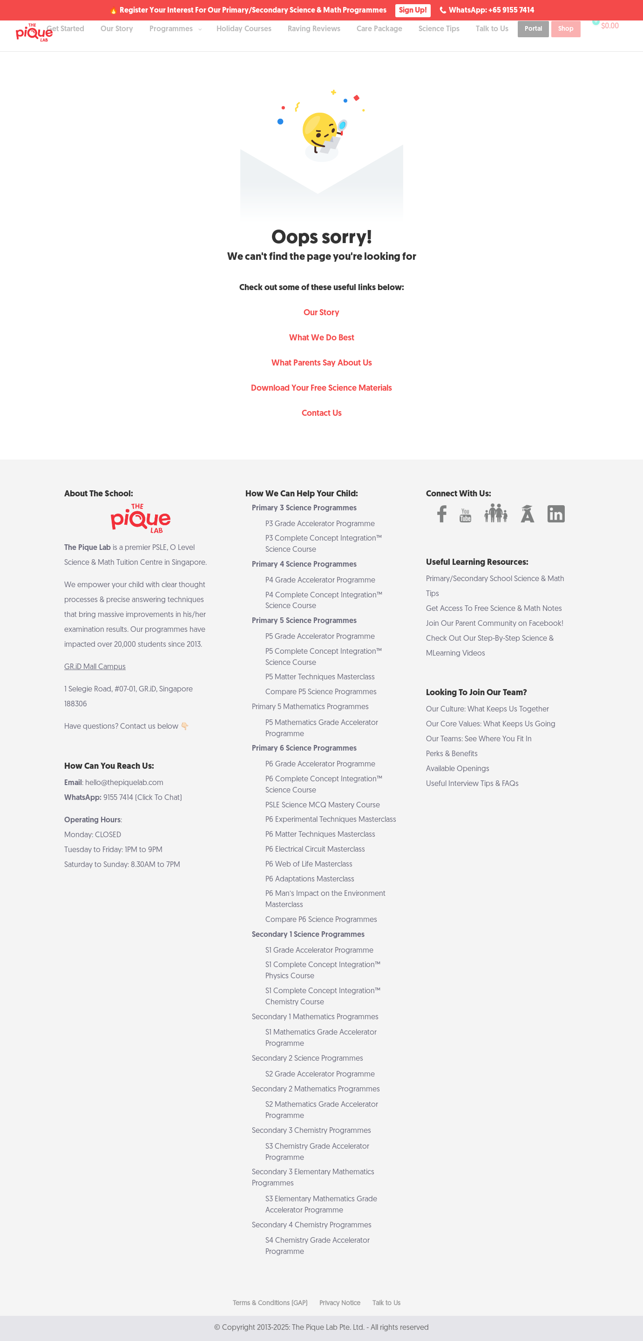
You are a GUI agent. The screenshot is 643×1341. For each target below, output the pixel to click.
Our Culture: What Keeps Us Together (487, 709)
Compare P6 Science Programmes (321, 920)
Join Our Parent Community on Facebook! (494, 624)
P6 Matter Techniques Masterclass (320, 835)
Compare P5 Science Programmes (321, 692)
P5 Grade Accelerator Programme (320, 637)
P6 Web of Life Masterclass (308, 864)
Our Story (321, 313)
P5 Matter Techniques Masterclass (320, 677)
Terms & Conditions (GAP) (270, 1303)
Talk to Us (386, 1303)
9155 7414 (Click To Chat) (142, 798)
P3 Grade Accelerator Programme (320, 524)
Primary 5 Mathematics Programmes (310, 707)
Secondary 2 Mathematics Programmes (316, 1089)
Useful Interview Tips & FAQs (472, 784)
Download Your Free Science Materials (321, 388)
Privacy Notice (339, 1303)
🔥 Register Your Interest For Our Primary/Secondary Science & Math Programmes (247, 11)
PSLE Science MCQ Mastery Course (322, 805)
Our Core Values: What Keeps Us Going (490, 724)
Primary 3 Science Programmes (304, 508)
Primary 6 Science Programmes (304, 748)
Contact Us (322, 413)
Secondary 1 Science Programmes (308, 935)
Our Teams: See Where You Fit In (479, 739)
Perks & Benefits (452, 754)
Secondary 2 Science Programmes (307, 1059)
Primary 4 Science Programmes (304, 565)
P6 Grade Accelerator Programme (320, 764)
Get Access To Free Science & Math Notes (494, 609)
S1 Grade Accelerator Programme (319, 951)
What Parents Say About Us (321, 363)
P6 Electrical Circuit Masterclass (315, 849)
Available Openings (457, 769)
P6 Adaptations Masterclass (309, 879)
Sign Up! (413, 10)
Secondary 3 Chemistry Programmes (311, 1131)
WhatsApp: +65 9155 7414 (492, 10)
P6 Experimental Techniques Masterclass (330, 820)
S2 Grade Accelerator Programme (320, 1074)
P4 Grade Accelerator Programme (320, 580)
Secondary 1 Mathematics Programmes (315, 1017)
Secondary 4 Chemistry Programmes (312, 1225)
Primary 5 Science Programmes (304, 621)
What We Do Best (321, 338)
